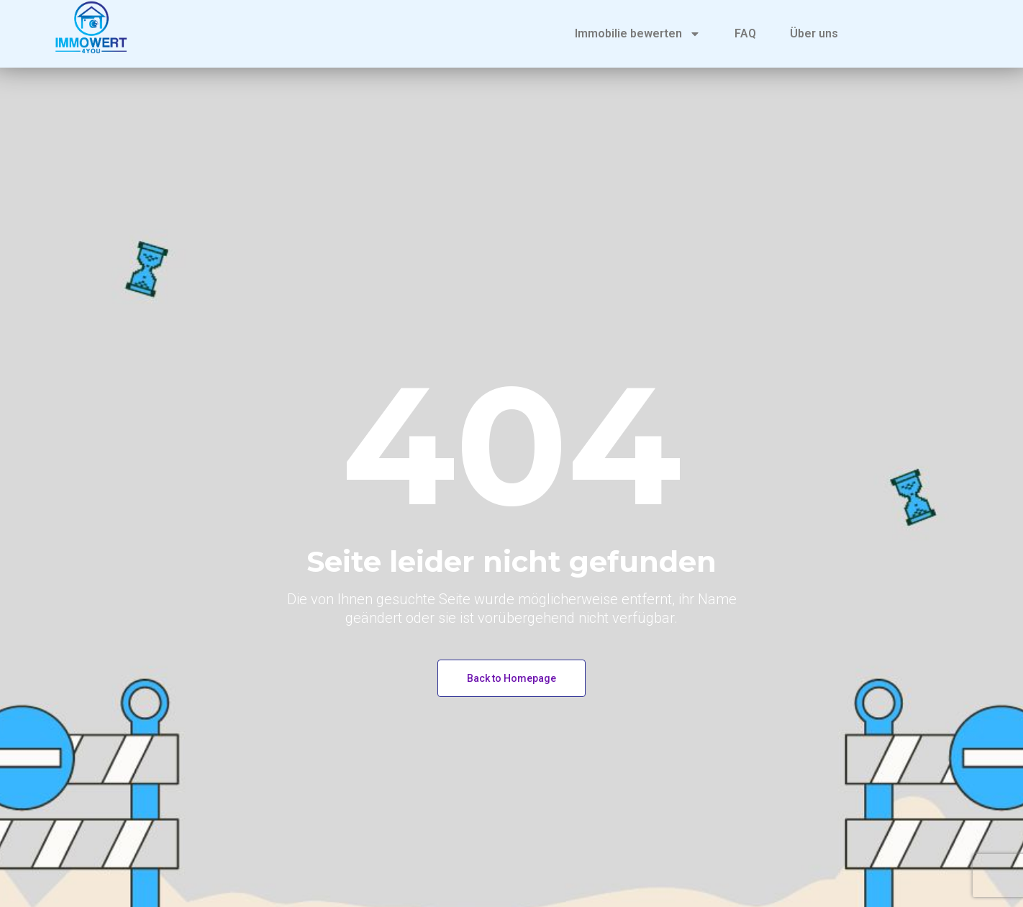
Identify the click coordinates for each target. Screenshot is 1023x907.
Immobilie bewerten (638, 34)
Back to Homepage (511, 678)
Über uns (814, 33)
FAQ (745, 33)
